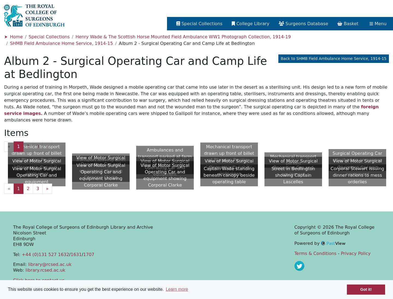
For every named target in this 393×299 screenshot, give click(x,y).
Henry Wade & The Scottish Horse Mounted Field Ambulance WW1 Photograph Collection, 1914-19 (183, 36)
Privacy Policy (356, 253)
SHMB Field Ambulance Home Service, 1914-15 (61, 43)
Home (16, 36)
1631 (76, 254)
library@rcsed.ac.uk (50, 264)
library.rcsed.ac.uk (45, 270)
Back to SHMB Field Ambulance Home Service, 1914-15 (333, 58)
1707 (88, 254)
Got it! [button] (366, 289)
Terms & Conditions (315, 253)
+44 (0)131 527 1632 (45, 254)
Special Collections (49, 36)
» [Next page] (47, 146)
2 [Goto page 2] (28, 146)
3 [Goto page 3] (37, 146)
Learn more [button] (177, 289)
